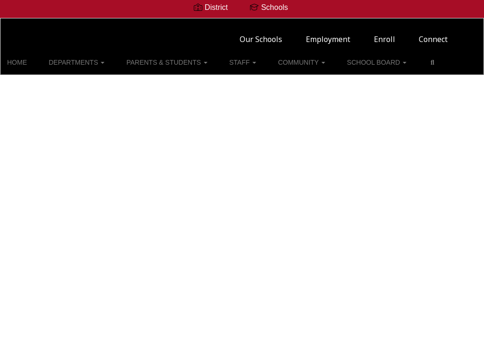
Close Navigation (47, 85)
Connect (433, 35)
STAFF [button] (234, 57)
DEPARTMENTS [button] (84, 57)
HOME (32, 57)
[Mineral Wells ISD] (242, 24)
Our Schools (261, 35)
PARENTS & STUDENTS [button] (166, 57)
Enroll (384, 35)
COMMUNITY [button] (286, 57)
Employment (328, 35)
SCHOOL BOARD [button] (353, 57)
